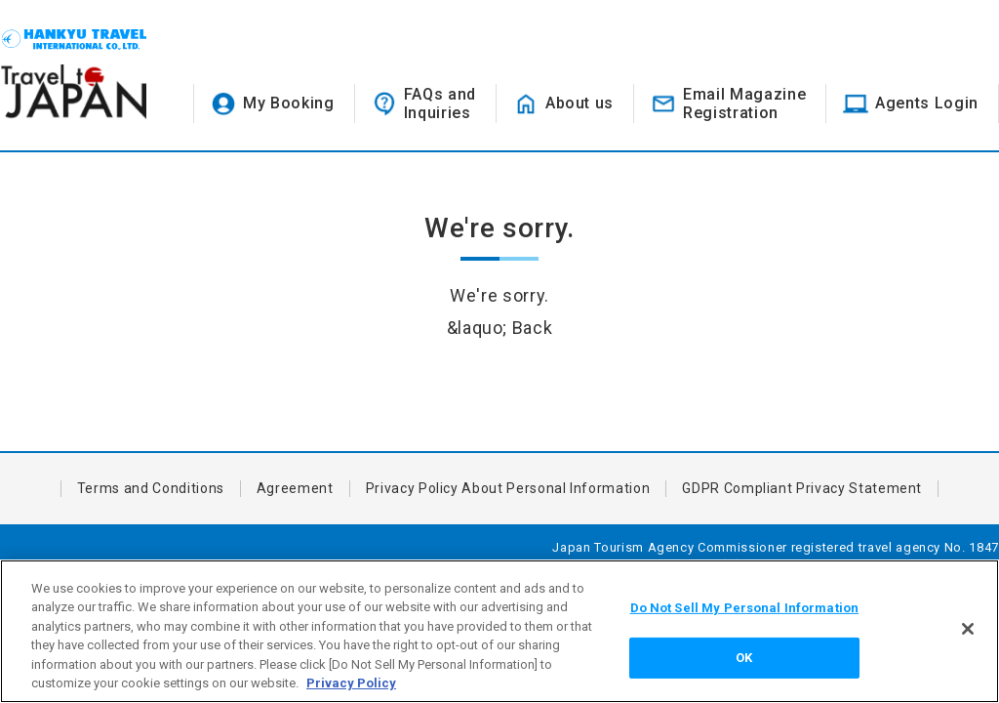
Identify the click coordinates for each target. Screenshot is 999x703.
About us (579, 103)
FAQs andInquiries (440, 103)
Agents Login (927, 103)
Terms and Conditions (150, 488)
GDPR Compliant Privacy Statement (802, 488)
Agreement (295, 488)
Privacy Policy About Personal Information (508, 488)
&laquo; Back (500, 327)
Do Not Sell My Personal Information (744, 607)
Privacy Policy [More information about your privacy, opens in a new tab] (351, 683)
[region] (499, 631)
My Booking (289, 103)
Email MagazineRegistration (744, 103)
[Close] (967, 628)
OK (744, 657)
